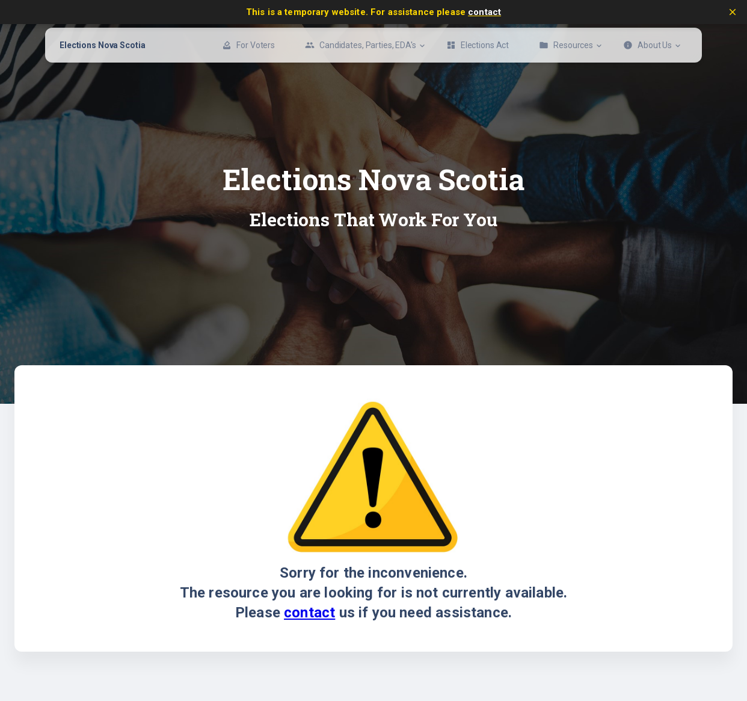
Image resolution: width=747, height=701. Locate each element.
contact (484, 12)
